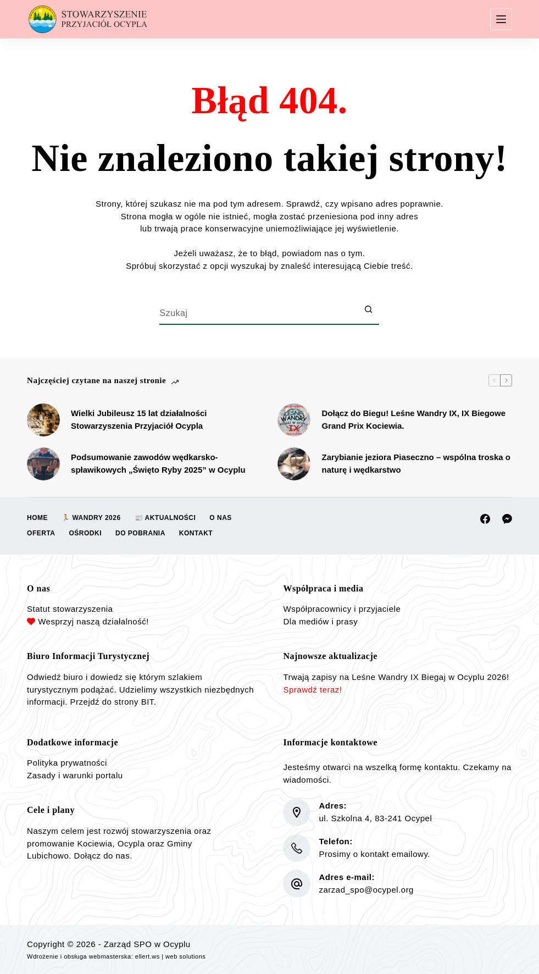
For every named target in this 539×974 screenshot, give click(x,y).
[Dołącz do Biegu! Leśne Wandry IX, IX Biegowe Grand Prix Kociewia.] (293, 419)
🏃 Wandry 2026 (91, 518)
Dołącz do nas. (103, 855)
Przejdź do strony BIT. (113, 701)
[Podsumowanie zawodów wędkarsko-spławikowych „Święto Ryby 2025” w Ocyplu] (43, 463)
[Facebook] (485, 519)
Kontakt (196, 533)
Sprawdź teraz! (312, 689)
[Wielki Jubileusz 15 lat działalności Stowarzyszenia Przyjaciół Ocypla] (43, 419)
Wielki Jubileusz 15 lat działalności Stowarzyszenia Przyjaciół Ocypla (139, 419)
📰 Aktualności (165, 518)
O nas (220, 518)
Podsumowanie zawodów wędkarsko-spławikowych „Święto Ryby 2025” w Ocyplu (158, 463)
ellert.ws (147, 956)
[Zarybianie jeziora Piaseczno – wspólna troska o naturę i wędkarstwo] (293, 463)
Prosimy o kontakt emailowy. (374, 854)
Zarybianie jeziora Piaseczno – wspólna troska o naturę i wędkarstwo (415, 463)
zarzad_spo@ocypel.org (366, 889)
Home (37, 518)
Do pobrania (140, 533)
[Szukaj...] (258, 314)
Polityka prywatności (67, 762)
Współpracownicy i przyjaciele (342, 608)
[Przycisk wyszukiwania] (368, 309)
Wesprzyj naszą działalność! (93, 621)
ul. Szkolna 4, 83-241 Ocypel (375, 818)
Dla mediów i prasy (320, 621)
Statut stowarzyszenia (70, 608)
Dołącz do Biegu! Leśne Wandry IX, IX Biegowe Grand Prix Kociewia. (413, 419)
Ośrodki (85, 533)
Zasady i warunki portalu (75, 775)
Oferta (41, 533)
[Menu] (501, 19)
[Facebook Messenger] (507, 519)
